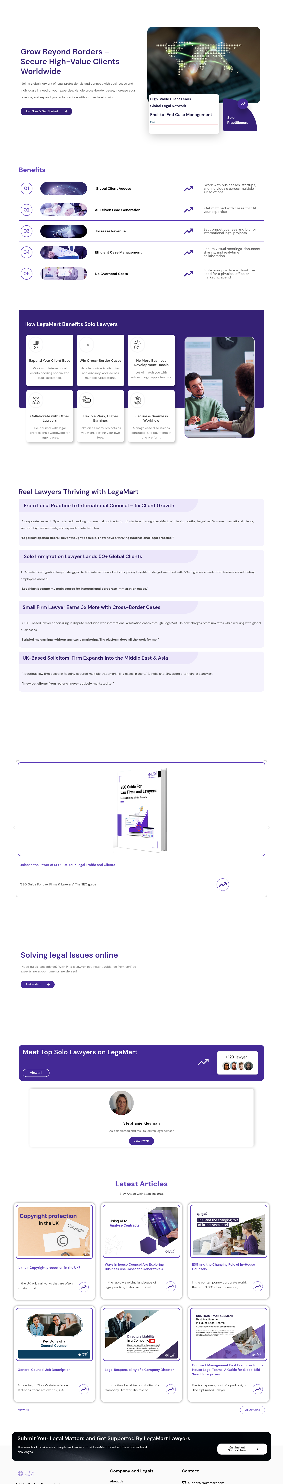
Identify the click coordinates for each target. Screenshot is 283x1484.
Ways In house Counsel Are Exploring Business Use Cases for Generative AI (134, 1266)
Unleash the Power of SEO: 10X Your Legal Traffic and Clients (67, 865)
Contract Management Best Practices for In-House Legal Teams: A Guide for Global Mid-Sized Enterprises (227, 1369)
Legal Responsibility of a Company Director (139, 1370)
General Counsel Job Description (44, 1370)
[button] (14, 827)
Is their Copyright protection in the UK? (49, 1267)
